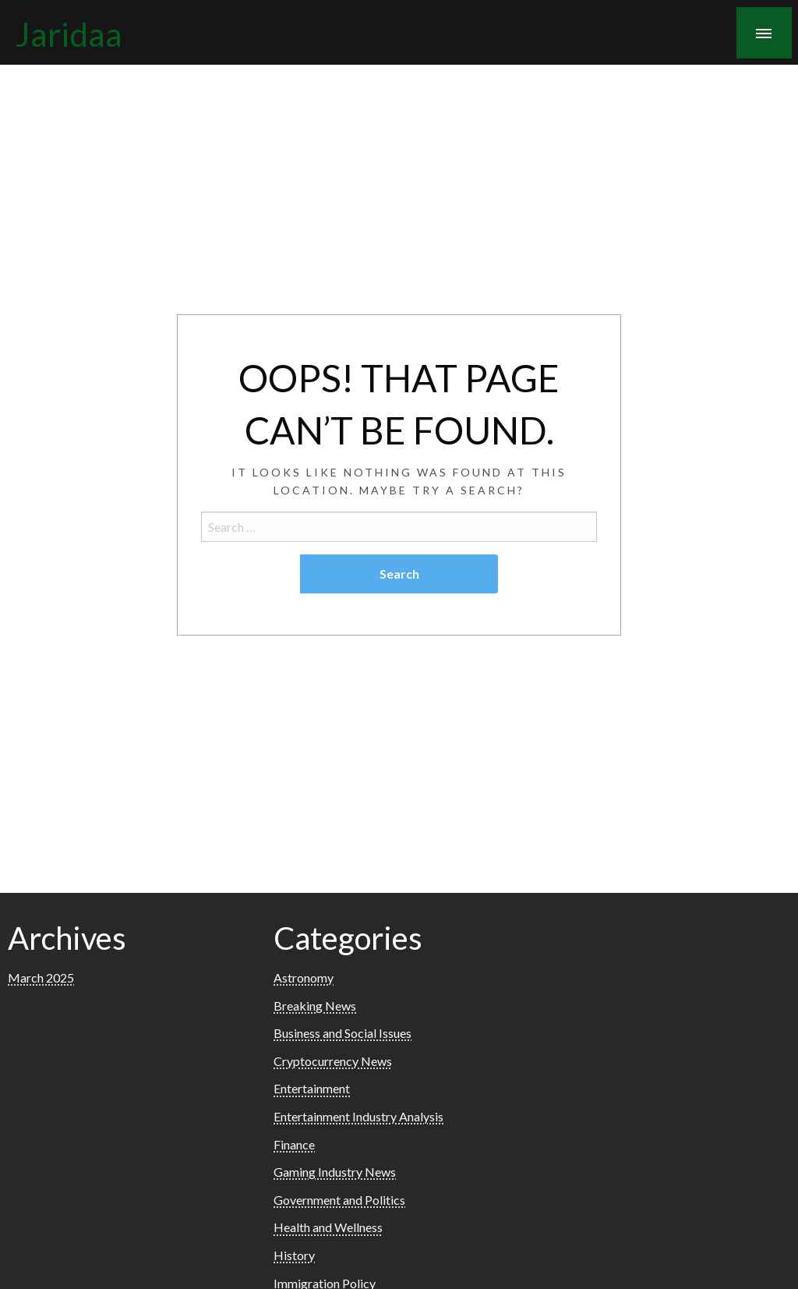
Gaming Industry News (335, 1171)
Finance (294, 1144)
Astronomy (304, 977)
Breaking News (315, 1005)
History (294, 1255)
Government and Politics (339, 1199)
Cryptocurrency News (333, 1061)
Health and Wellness (328, 1227)
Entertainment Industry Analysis (358, 1116)
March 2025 (41, 977)
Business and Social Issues (342, 1032)
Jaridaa (69, 33)
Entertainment (312, 1088)
